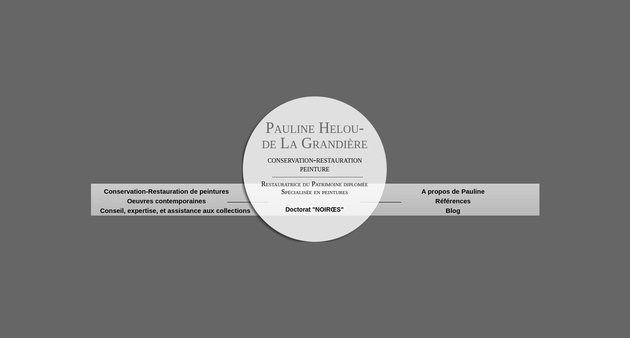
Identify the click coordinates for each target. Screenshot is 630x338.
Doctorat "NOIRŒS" (314, 209)
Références (453, 201)
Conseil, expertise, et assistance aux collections (175, 210)
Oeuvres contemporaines (166, 201)
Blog (453, 210)
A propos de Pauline (452, 191)
